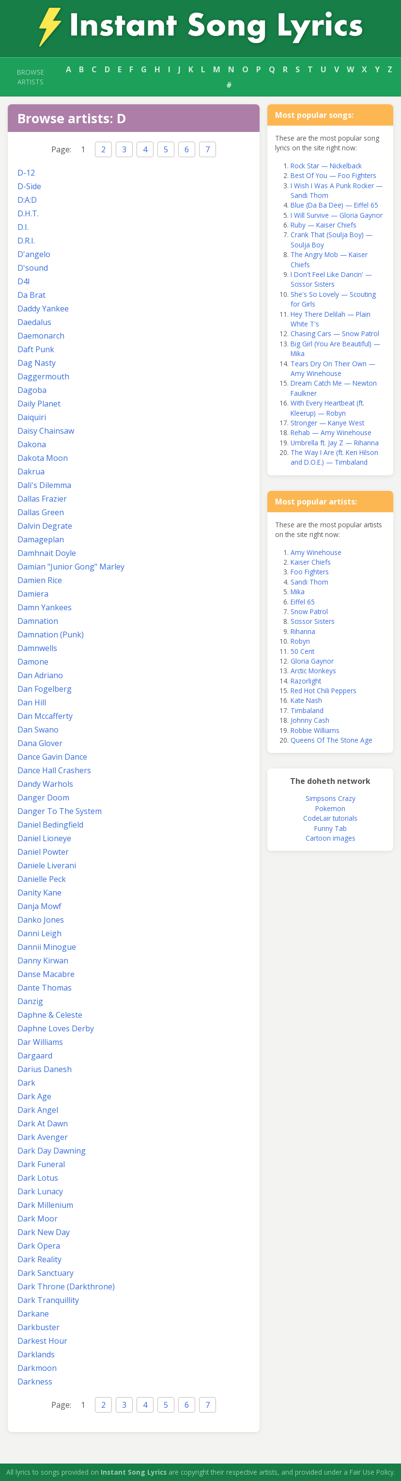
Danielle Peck (41, 879)
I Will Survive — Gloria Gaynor (337, 215)
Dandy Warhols (45, 784)
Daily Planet (39, 403)
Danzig (30, 1001)
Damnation (37, 621)
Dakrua (31, 471)
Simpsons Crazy (330, 798)
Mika (298, 591)
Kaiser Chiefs (311, 562)
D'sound (32, 267)
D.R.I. (26, 240)
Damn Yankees (44, 607)
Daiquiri (31, 417)
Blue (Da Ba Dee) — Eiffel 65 (334, 205)
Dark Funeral (41, 1164)
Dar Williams (40, 1042)
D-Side (29, 186)
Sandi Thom (309, 581)
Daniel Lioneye (44, 838)
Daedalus (34, 322)
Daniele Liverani (46, 865)
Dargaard (34, 1055)
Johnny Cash (310, 720)
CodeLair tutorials (330, 818)
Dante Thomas (44, 987)
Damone (32, 661)
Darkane (33, 1313)
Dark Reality (39, 1259)
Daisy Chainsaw (45, 430)
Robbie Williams (315, 730)
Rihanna (303, 631)
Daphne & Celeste (49, 1014)
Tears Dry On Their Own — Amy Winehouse (333, 368)
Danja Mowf (39, 906)
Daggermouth (43, 376)
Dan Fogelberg (44, 689)
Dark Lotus (37, 1177)
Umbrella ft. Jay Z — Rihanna (335, 442)
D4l (23, 281)
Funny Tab (330, 828)
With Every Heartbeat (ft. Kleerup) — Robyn (327, 407)
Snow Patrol (309, 611)
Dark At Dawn (42, 1123)
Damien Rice (39, 580)
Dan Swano (38, 729)
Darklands (36, 1354)
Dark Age (34, 1096)
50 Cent (302, 651)
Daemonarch (40, 335)
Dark (26, 1082)
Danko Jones (40, 919)
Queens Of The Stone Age (331, 740)
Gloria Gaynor (312, 661)
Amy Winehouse (316, 552)
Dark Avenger (42, 1137)
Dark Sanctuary (45, 1273)
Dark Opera (38, 1245)
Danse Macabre (46, 974)
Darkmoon (37, 1368)
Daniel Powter (43, 851)
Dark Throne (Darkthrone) (66, 1286)
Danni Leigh (39, 933)
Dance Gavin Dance (52, 756)
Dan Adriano (40, 675)
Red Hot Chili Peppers (323, 690)
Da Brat (31, 295)
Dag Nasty (36, 363)
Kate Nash (306, 700)
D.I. (23, 227)
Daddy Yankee (43, 308)
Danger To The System (59, 811)
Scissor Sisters (313, 621)
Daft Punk (35, 349)
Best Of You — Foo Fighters (333, 175)
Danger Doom (43, 797)
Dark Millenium (45, 1205)
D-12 (26, 172)
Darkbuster (38, 1327)
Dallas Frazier (42, 498)
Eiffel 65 (303, 601)
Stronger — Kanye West (327, 422)
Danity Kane (39, 892)
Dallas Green (40, 512)
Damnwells (37, 648)
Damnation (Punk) (50, 634)
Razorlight (306, 680)
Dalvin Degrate (44, 526)
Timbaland (307, 710)
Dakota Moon (42, 458)
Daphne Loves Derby (55, 1028)
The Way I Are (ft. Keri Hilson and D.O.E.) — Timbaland (334, 457)
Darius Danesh (44, 1069)
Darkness (34, 1381)
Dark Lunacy (40, 1191)
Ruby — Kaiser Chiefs (323, 224)
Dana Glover (39, 743)
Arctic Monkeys (313, 670)
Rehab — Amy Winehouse (331, 432)
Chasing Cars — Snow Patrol (335, 333)
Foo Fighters (310, 571)
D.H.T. (28, 213)
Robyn (300, 641)
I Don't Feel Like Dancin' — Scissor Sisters (331, 279)
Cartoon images (330, 838)
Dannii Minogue (46, 947)
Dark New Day (43, 1232)
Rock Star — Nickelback (326, 165)
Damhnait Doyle (46, 553)
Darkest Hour (42, 1340)
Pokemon (330, 808)
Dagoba (31, 390)
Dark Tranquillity (48, 1300)
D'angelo (33, 254)
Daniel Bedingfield (50, 824)
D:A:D (27, 200)
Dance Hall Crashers (54, 770)
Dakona (31, 444)
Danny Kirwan (42, 960)
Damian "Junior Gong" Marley (70, 566)
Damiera (32, 593)
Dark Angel (37, 1110)
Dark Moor (37, 1218)
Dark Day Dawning (51, 1150)
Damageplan (40, 539)
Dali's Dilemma (44, 485)
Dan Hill (31, 702)
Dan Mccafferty (45, 716)
